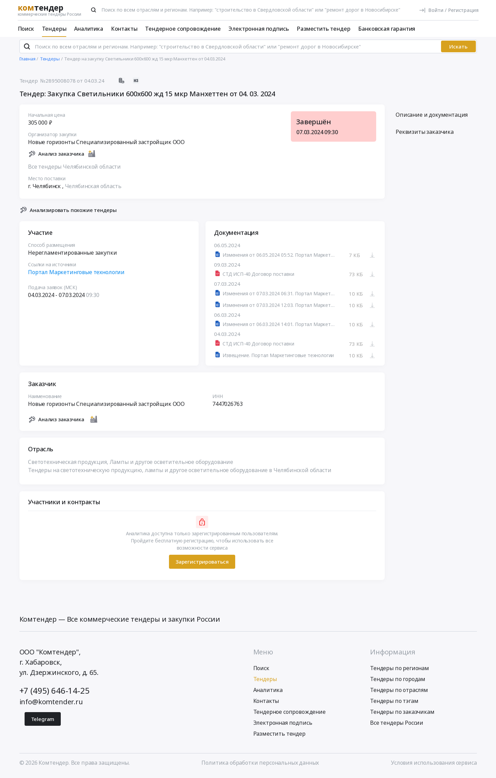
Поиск (26, 28)
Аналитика (88, 28)
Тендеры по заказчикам (402, 714)
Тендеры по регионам (399, 671)
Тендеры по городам (397, 681)
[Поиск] (93, 9)
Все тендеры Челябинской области (74, 169)
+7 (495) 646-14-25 (54, 693)
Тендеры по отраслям (399, 692)
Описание (432, 118)
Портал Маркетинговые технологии (76, 275)
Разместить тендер (323, 28)
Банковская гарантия (386, 28)
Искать (458, 49)
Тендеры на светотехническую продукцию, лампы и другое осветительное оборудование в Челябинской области (179, 473)
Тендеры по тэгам (394, 703)
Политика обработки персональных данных (260, 765)
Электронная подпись (258, 28)
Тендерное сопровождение (183, 28)
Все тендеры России (396, 725)
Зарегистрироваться (201, 564)
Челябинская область (93, 189)
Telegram (43, 721)
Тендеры (54, 28)
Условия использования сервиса (434, 765)
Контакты (124, 28)
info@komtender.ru (51, 704)
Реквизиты (425, 135)
